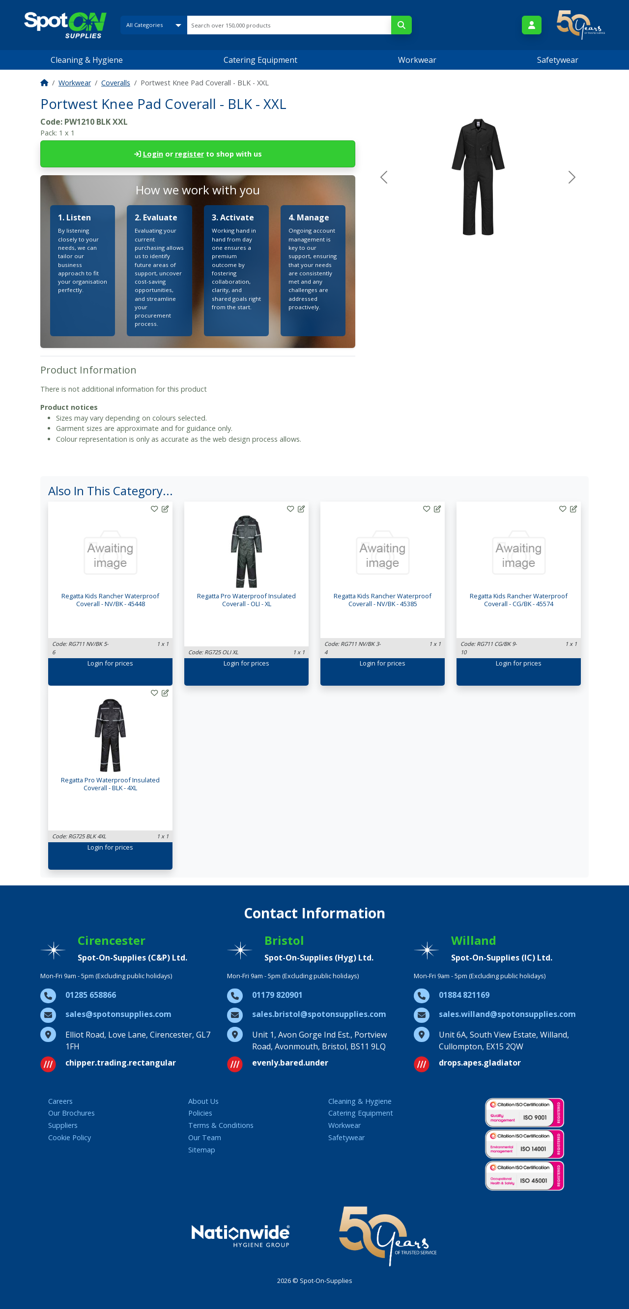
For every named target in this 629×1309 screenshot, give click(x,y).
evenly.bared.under (290, 1062)
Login (153, 154)
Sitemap (201, 1149)
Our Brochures (71, 1113)
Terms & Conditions (221, 1125)
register (189, 154)
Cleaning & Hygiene (87, 59)
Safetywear (557, 59)
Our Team (204, 1137)
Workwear (417, 59)
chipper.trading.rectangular (120, 1062)
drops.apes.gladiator (480, 1062)
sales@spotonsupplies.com (118, 1014)
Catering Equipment (260, 59)
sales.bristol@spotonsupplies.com (319, 1014)
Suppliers (63, 1125)
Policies (200, 1113)
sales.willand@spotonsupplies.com (507, 1014)
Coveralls (115, 82)
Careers (60, 1101)
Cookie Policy (69, 1137)
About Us (203, 1101)
